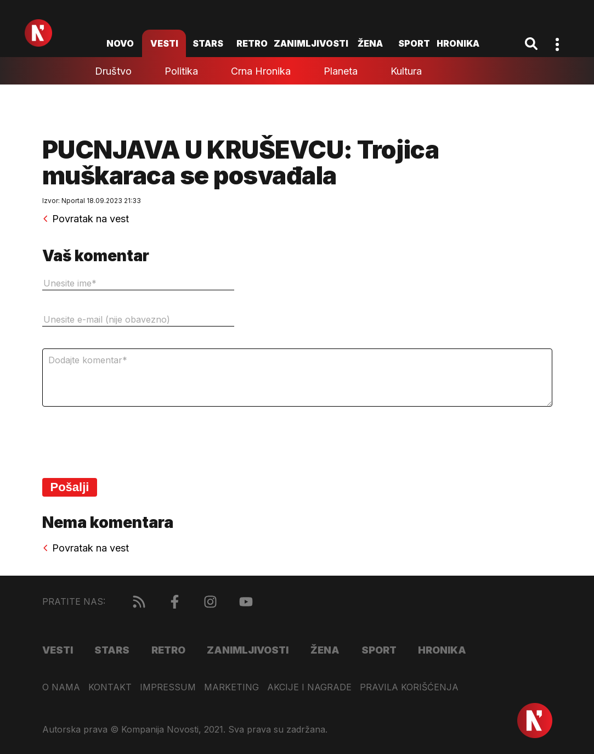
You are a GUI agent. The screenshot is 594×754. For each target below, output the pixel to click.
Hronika (458, 43)
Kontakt (110, 687)
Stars (208, 43)
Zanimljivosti (311, 43)
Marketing (231, 687)
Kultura (406, 71)
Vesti (164, 43)
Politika (181, 71)
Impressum (168, 687)
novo (120, 43)
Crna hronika (261, 71)
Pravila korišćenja (409, 687)
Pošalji (69, 487)
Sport (414, 43)
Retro (252, 43)
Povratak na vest (85, 218)
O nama (61, 687)
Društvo (113, 71)
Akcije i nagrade (309, 687)
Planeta (341, 71)
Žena (370, 43)
